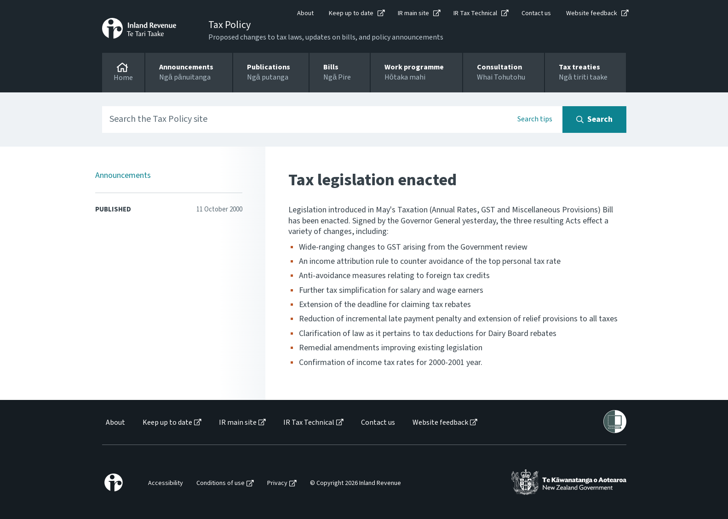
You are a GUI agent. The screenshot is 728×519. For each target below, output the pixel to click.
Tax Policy (229, 24)
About (305, 13)
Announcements (123, 175)
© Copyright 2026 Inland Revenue (355, 483)
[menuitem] (114, 422)
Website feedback (591, 13)
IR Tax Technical (475, 13)
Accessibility (165, 483)
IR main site (413, 13)
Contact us (536, 13)
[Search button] (594, 119)
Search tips (534, 119)
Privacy (277, 483)
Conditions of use (220, 483)
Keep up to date (351, 13)
